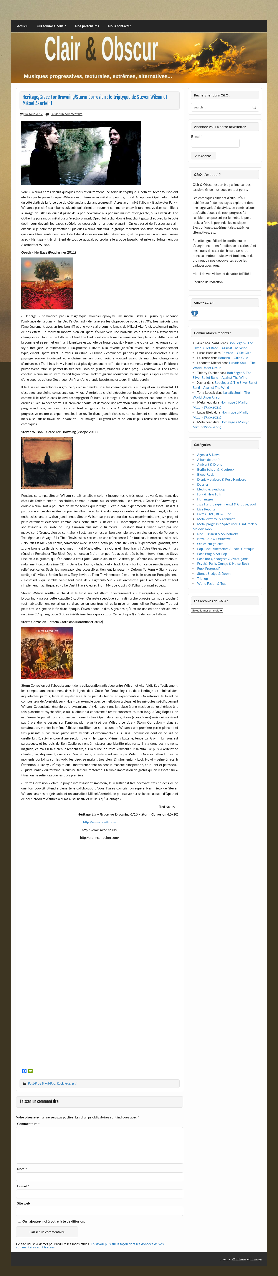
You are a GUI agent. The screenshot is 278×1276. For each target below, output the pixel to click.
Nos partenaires (87, 26)
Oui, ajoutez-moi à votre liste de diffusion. (51, 1221)
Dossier (202, 484)
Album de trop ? (208, 460)
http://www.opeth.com (99, 822)
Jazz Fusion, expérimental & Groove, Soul (226, 504)
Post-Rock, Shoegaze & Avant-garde (222, 559)
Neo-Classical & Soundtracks (217, 534)
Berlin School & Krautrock (215, 469)
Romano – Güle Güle (236, 353)
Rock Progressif (67, 1083)
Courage (256, 1259)
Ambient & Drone (209, 464)
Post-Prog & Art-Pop (41, 1083)
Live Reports (206, 509)
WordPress (239, 1259)
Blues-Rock (205, 474)
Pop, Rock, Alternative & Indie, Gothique (225, 549)
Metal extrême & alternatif (216, 519)
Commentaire (28, 1123)
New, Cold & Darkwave (214, 539)
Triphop (202, 578)
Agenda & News (208, 455)
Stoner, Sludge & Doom (213, 573)
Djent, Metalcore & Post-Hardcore (221, 479)
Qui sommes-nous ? (51, 26)
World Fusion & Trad (211, 583)
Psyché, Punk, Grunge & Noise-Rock (223, 563)
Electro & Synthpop (211, 489)
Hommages (205, 499)
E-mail (23, 1186)
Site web (23, 1203)
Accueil (22, 26)
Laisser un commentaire (66, 114)
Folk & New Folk (209, 494)
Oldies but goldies (210, 544)
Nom (22, 1169)
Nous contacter (119, 26)
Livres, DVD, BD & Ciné (214, 514)
